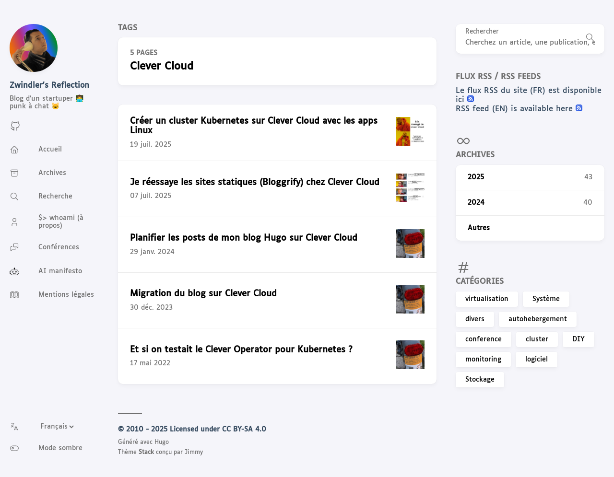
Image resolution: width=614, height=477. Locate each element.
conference (483, 339)
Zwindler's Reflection (49, 85)
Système (546, 299)
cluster (537, 339)
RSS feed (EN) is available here (516, 109)
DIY (578, 339)
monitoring (483, 359)
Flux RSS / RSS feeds (498, 77)
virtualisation (486, 299)
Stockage (480, 379)
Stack (146, 452)
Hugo (161, 442)
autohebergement (537, 319)
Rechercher (482, 32)
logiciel (536, 359)
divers (474, 319)
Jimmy (194, 452)
